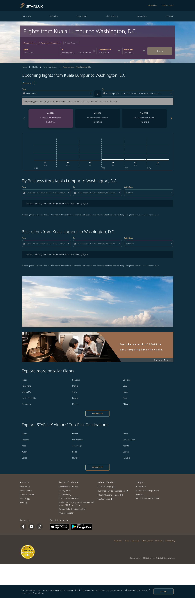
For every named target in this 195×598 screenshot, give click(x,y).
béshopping (152, 5)
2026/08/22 (129, 52)
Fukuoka (126, 458)
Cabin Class (128, 187)
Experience (142, 16)
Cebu (125, 386)
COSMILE (169, 16)
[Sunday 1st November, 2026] (158, 159)
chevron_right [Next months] (171, 118)
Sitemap (23, 502)
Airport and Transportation (147, 490)
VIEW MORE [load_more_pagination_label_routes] (97, 413)
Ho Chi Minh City (29, 398)
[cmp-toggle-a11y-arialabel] (97, 93)
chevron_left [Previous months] (24, 118)
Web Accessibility (66, 513)
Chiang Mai (26, 392)
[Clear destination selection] (171, 93)
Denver (126, 451)
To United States (50, 67)
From (26, 49)
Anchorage (77, 445)
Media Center (26, 490)
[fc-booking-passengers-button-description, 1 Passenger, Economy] (48, 43)
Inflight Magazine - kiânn (110, 495)
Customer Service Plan (68, 498)
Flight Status (82, 16)
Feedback (140, 494)
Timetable (53, 16)
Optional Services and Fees (148, 498)
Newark (75, 458)
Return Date (128, 49)
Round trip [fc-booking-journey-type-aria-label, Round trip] (28, 43)
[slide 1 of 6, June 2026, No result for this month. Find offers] (51, 118)
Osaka (75, 433)
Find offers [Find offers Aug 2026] (144, 122)
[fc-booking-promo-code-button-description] (70, 43)
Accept (163, 591)
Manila (75, 386)
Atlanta (126, 445)
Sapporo (25, 439)
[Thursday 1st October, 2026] (135, 159)
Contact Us (141, 486)
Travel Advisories (27, 494)
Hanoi (125, 392)
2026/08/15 (104, 52)
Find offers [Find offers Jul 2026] (97, 122)
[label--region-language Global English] (167, 5)
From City (158, 541)
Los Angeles (77, 439)
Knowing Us (25, 486)
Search (160, 51)
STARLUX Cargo (106, 486)
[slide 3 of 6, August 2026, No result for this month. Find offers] (144, 118)
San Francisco (129, 439)
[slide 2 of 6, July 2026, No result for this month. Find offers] (97, 118)
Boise (74, 451)
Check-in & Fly (112, 16)
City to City (135, 541)
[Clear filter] (68, 193)
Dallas (24, 458)
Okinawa (126, 404)
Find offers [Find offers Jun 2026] (50, 122)
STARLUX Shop (106, 499)
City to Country (147, 541)
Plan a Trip (26, 16)
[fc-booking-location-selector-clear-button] (94, 51)
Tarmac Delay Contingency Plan (72, 509)
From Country (170, 541)
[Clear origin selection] (91, 93)
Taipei (24, 380)
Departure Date (105, 49)
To (62, 49)
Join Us (25, 498)
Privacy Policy (38, 593)
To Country (118, 541)
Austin (24, 451)
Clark (74, 392)
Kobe (125, 398)
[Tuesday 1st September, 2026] (113, 159)
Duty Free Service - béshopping (113, 491)
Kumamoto (26, 404)
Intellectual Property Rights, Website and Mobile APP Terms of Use (76, 503)
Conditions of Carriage (68, 486)
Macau (75, 404)
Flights (35, 67)
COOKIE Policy (65, 494)
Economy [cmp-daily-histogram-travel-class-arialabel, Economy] (27, 83)
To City (126, 541)
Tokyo (125, 433)
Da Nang (126, 380)
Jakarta (75, 398)
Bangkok (76, 380)
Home (24, 67)
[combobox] (41, 52)
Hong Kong (26, 386)
